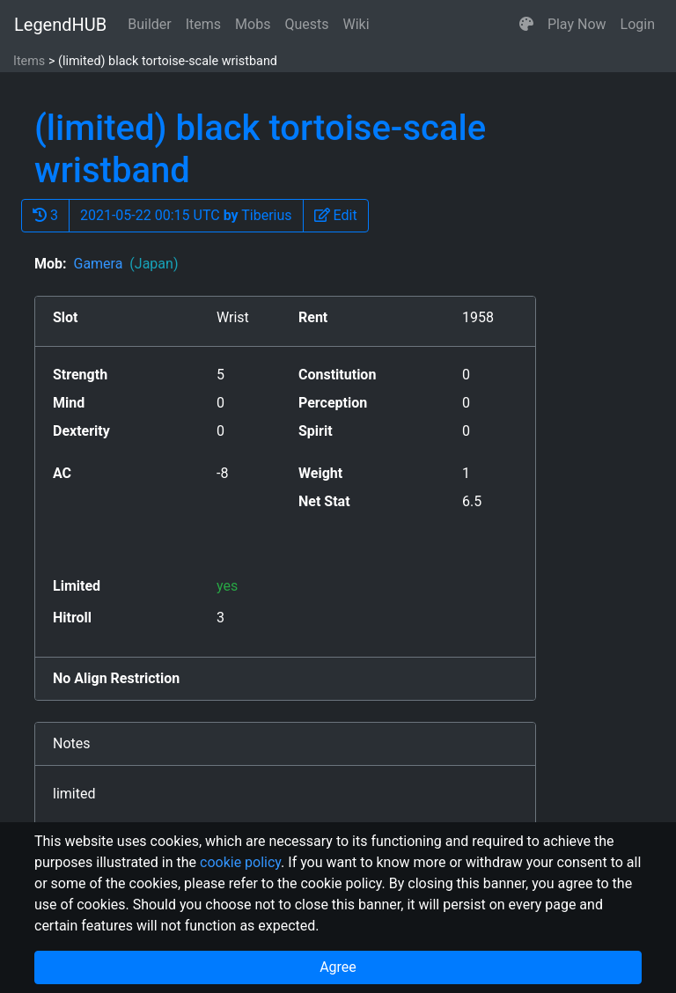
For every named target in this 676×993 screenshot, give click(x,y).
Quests (306, 24)
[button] (526, 24)
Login (638, 24)
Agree (338, 967)
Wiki (356, 24)
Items (203, 24)
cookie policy (240, 862)
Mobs (252, 24)
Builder (150, 24)
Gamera (125, 263)
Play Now (576, 24)
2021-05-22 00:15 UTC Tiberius (186, 215)
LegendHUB (60, 24)
